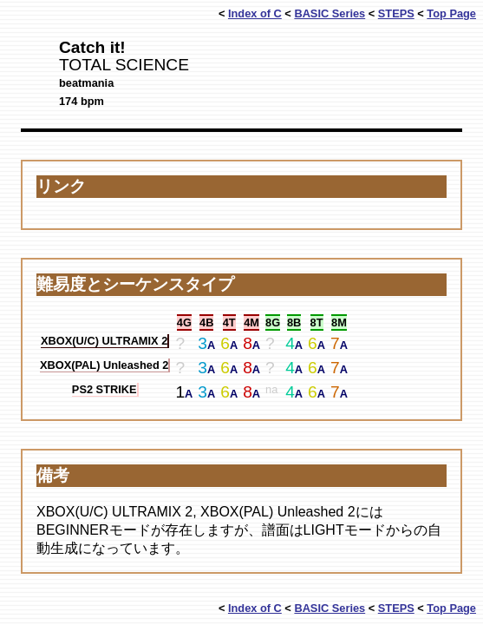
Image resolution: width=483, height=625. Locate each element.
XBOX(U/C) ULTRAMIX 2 (104, 340)
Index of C (255, 13)
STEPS (396, 13)
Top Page (451, 13)
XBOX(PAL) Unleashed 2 (104, 365)
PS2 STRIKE (104, 389)
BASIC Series (329, 13)
